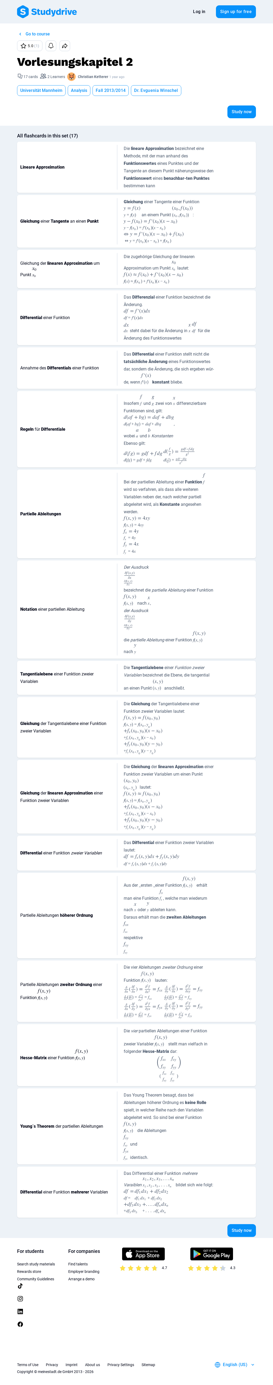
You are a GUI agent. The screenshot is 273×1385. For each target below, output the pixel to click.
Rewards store (29, 1271)
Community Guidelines (35, 1279)
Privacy (52, 1365)
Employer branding (83, 1271)
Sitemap (148, 1365)
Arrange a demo (81, 1279)
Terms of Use (27, 1365)
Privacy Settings (120, 1365)
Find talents (78, 1264)
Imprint (72, 1365)
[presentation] (132, 212)
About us (92, 1365)
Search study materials (36, 1264)
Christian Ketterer (93, 77)
